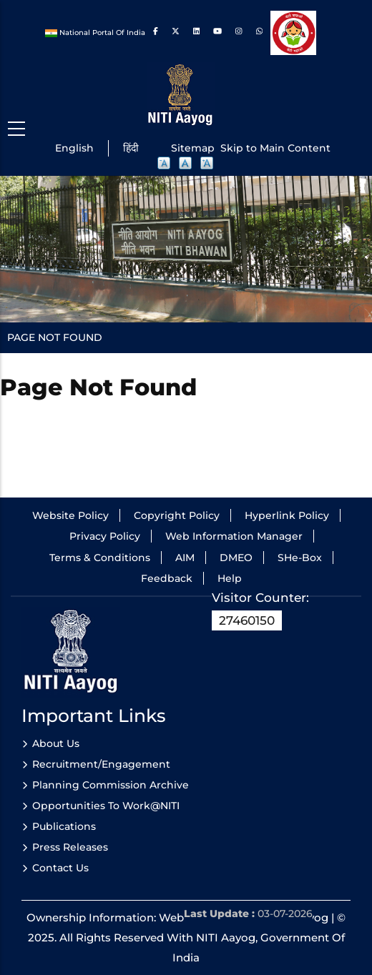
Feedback (166, 578)
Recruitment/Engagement (101, 764)
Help (229, 578)
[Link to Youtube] (217, 32)
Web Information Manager (234, 536)
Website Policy (70, 515)
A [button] (164, 164)
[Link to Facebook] (155, 32)
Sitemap (193, 148)
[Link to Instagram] (239, 32)
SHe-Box (300, 557)
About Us (55, 743)
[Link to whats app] (260, 32)
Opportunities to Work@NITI (106, 805)
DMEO (236, 557)
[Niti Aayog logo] (181, 95)
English (74, 148)
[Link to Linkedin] (196, 32)
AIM (185, 557)
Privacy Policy (104, 536)
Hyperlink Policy (287, 515)
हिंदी (131, 148)
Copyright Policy (177, 515)
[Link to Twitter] (175, 32)
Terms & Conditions (99, 557)
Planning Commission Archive (110, 784)
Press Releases (70, 847)
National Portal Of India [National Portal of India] (96, 32)
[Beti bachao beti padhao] (292, 32)
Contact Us (60, 867)
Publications (64, 826)
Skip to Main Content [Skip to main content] (275, 148)
